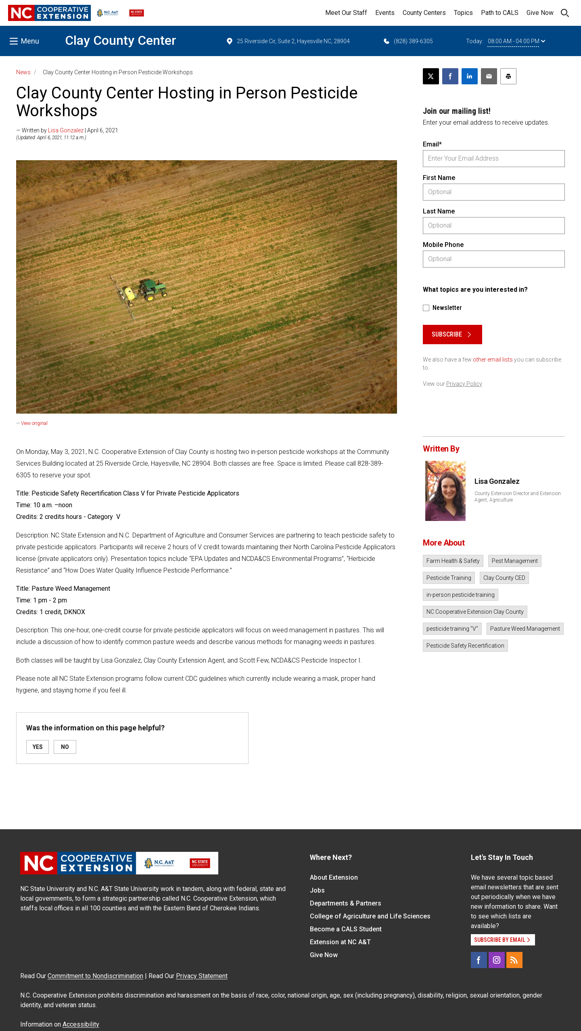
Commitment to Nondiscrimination (95, 976)
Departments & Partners (345, 903)
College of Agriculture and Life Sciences (370, 916)
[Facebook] (479, 960)
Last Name (439, 211)
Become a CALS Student (346, 929)
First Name (439, 178)
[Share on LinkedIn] (470, 76)
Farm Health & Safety (453, 561)
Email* (432, 144)
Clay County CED (504, 578)
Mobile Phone (443, 245)
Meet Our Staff (346, 13)
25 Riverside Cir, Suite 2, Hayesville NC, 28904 (288, 41)
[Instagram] (497, 960)
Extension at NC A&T (340, 942)
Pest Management (515, 561)
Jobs (317, 890)
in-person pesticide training (460, 595)
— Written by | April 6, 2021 (67, 130)
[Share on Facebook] (450, 76)
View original (34, 423)
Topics (463, 13)
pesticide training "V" (452, 628)
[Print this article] (508, 76)
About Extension (334, 877)
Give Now (540, 13)
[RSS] (514, 960)
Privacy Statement (202, 976)
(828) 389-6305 (407, 41)
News (23, 72)
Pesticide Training (448, 578)
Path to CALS (499, 13)
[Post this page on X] (431, 76)
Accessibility (81, 1024)
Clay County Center (120, 40)
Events (385, 13)
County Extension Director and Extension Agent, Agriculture (517, 497)
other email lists (493, 359)
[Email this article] (489, 76)
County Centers (424, 13)
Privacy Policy (464, 384)
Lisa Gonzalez (66, 130)
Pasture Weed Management (525, 628)
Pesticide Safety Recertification (465, 645)
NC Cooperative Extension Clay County (475, 612)
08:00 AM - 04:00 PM (516, 41)
